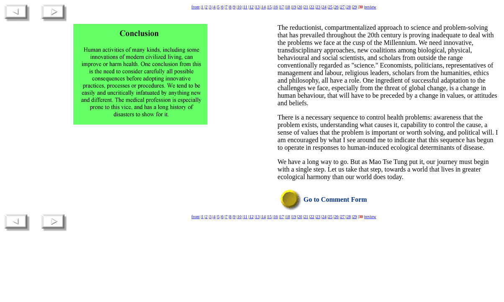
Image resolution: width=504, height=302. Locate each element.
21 (306, 7)
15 (269, 7)
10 (239, 7)
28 (349, 7)
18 (288, 7)
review (370, 7)
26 (336, 7)
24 (324, 7)
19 (294, 7)
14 (264, 7)
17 (282, 7)
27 (342, 7)
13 (257, 7)
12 (251, 7)
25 (330, 7)
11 (245, 7)
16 (276, 7)
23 (318, 7)
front (195, 7)
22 (312, 7)
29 (354, 7)
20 (300, 7)
